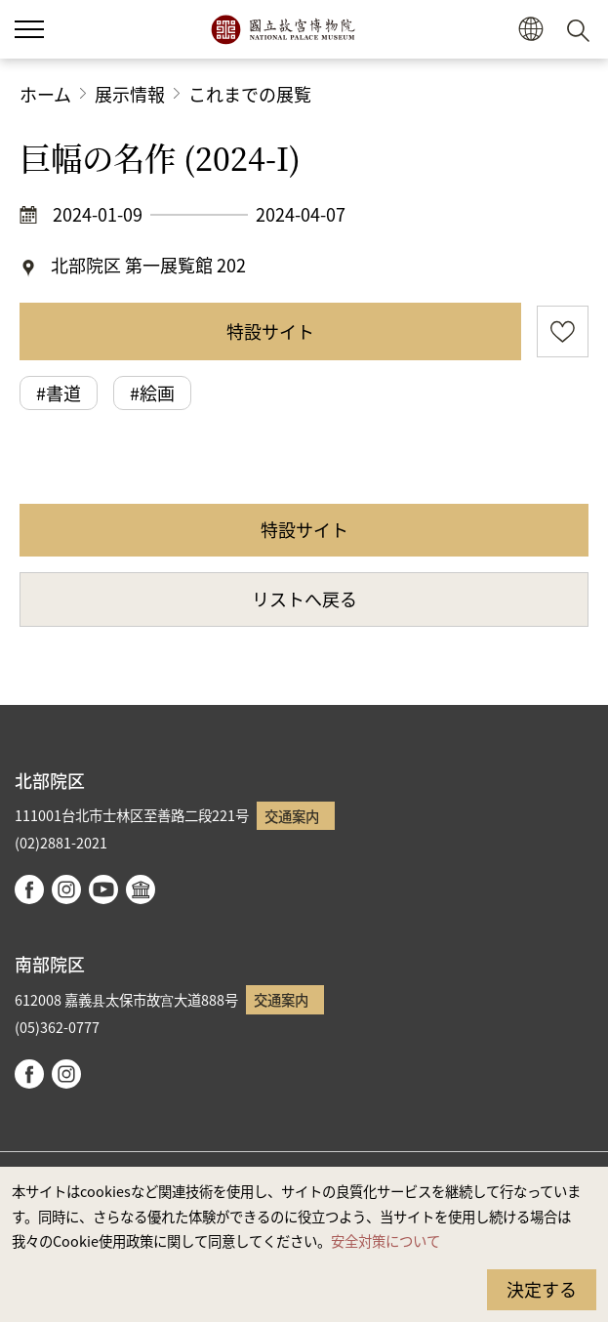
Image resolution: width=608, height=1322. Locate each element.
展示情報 (130, 93)
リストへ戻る (304, 598)
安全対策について (385, 1240)
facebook (29, 889)
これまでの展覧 (249, 93)
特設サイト (270, 331)
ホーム (45, 93)
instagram (66, 889)
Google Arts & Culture (140, 889)
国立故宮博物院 (282, 29)
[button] (530, 30)
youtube (103, 889)
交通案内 (291, 816)
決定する (542, 1288)
